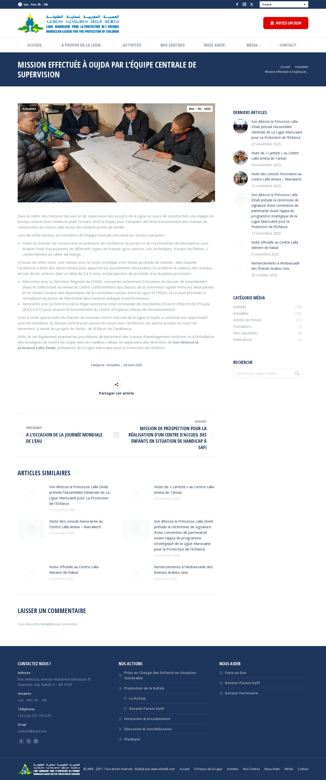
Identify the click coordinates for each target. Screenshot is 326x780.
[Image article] (31, 495)
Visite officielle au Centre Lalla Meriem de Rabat (74, 569)
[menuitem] (284, 4)
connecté (46, 624)
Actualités (29, 109)
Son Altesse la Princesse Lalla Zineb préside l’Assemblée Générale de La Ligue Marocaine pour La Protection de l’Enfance (79, 495)
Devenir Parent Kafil (146, 708)
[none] (284, 4)
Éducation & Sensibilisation (148, 729)
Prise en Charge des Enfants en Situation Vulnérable (160, 675)
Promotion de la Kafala (141, 688)
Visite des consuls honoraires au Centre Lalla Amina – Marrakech (76, 524)
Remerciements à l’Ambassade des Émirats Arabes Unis (183, 569)
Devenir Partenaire (241, 693)
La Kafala (137, 698)
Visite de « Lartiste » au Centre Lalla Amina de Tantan (184, 489)
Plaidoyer (132, 739)
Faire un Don (236, 672)
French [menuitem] (267, 4)
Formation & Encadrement (147, 718)
